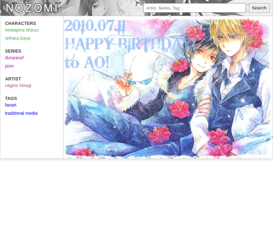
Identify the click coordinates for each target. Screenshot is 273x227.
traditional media (21, 113)
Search (259, 7)
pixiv (9, 65)
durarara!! (14, 57)
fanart (10, 105)
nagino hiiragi (18, 85)
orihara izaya (17, 38)
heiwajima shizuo (22, 29)
